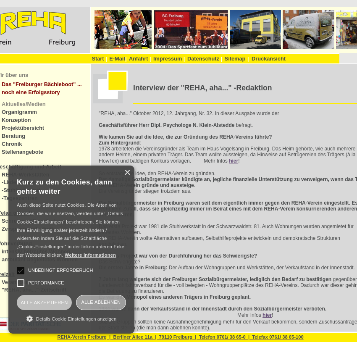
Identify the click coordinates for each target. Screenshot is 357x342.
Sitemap (235, 58)
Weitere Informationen (90, 255)
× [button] (127, 173)
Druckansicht (269, 58)
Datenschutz (204, 58)
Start (99, 58)
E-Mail (117, 58)
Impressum (169, 58)
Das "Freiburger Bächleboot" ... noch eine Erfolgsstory (42, 88)
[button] (71, 318)
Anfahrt (140, 58)
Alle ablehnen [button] (101, 302)
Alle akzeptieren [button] (44, 302)
